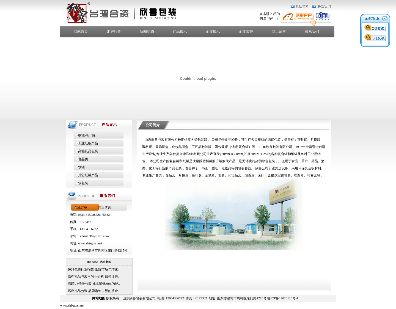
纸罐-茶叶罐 (85, 135)
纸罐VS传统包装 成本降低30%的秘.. (93, 284)
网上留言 (279, 31)
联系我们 (312, 31)
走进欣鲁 (114, 31)
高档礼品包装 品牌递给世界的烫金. (92, 291)
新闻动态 (147, 31)
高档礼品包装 (86, 151)
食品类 (81, 159)
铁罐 (79, 167)
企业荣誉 (246, 31)
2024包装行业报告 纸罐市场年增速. (92, 269)
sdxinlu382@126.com (94, 236)
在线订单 (80, 207)
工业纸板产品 (86, 143)
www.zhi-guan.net (90, 243)
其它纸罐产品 (86, 175)
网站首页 (81, 31)
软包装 (81, 183)
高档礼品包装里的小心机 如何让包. (92, 276)
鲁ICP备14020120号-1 (282, 298)
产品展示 (180, 31)
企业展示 (213, 31)
